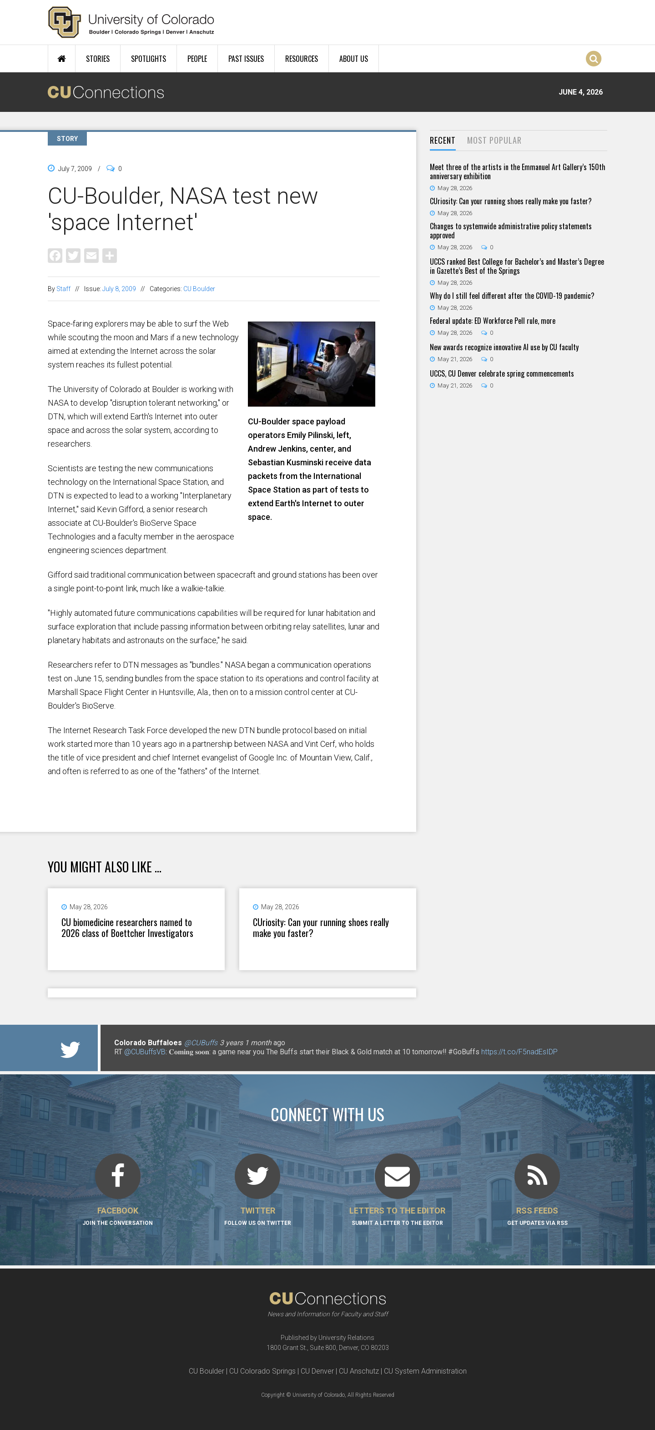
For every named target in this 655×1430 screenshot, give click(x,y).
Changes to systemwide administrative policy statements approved (511, 231)
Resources (301, 58)
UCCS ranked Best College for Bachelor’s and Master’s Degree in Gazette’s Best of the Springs (517, 266)
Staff (63, 288)
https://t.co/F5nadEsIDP (519, 1051)
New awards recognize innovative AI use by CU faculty (504, 347)
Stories (98, 58)
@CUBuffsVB (145, 1051)
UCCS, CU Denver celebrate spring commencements (502, 373)
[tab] (443, 141)
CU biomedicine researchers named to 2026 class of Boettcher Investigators (127, 927)
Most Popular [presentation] (494, 140)
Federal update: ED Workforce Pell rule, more (492, 320)
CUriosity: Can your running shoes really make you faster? (321, 927)
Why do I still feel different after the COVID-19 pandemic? (512, 295)
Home (61, 58)
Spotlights (148, 58)
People (197, 58)
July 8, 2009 (119, 288)
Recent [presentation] (443, 140)
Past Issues (246, 58)
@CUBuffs (200, 1042)
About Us (353, 58)
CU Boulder (199, 288)
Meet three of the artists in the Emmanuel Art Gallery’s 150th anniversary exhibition (517, 171)
